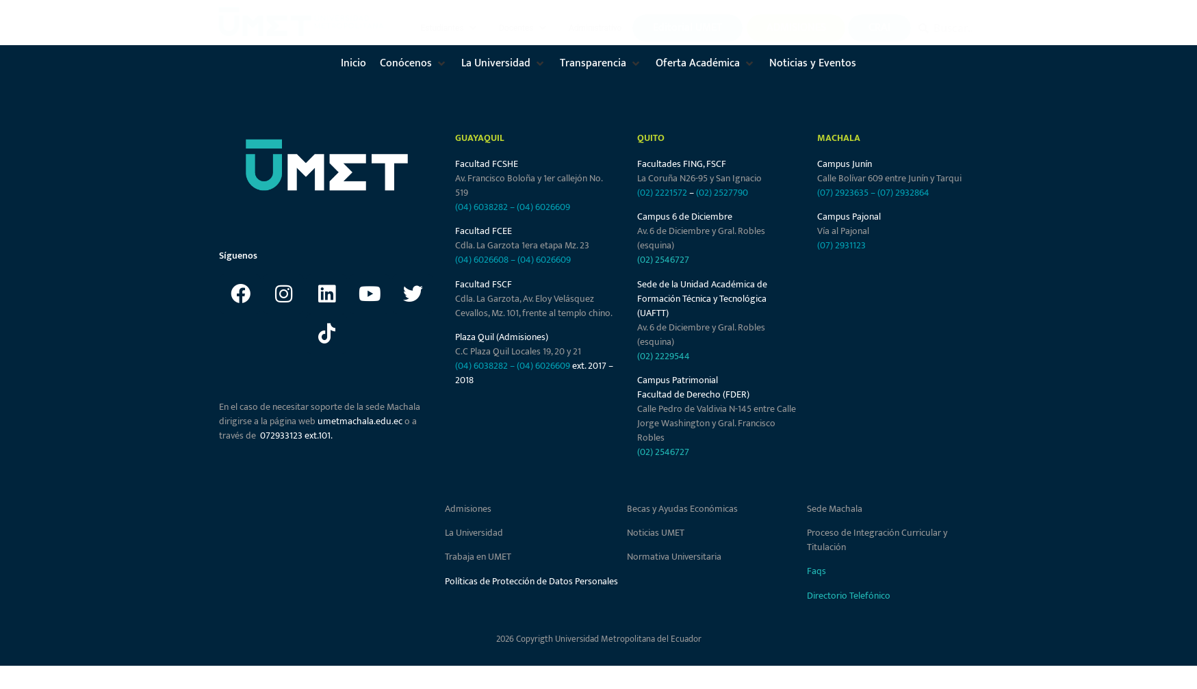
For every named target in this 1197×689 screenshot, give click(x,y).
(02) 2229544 (663, 356)
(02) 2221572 (662, 192)
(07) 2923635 (842, 192)
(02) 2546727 (663, 260)
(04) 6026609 (543, 207)
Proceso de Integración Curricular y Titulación (877, 540)
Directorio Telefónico (848, 595)
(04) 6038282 (481, 207)
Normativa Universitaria (674, 556)
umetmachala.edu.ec (360, 421)
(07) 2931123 (841, 245)
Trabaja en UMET (478, 556)
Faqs (816, 571)
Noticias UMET (655, 533)
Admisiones (468, 509)
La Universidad (474, 533)
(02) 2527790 (722, 192)
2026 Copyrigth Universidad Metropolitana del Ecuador (599, 639)
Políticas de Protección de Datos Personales (531, 581)
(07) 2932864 (903, 192)
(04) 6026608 (482, 260)
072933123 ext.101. (296, 435)
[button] (450, 28)
